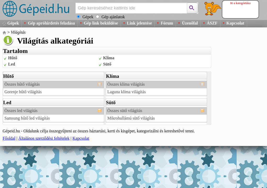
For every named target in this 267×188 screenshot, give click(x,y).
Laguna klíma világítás (126, 92)
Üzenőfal (190, 23)
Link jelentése (139, 23)
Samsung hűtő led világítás (27, 118)
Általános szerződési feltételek (43, 138)
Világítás (18, 32)
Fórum (167, 23)
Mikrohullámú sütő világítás (131, 118)
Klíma (108, 58)
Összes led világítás (20, 110)
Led (11, 64)
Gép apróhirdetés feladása (51, 23)
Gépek (13, 23)
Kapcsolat (235, 23)
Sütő (107, 64)
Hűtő (12, 58)
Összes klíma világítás (126, 84)
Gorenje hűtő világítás (23, 92)
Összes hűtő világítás (22, 84)
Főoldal (9, 138)
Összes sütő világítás (124, 110)
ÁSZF (212, 23)
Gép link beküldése (101, 23)
